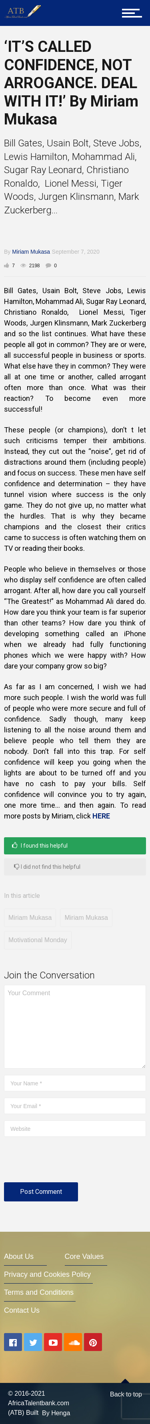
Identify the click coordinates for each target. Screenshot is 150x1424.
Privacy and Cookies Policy (47, 1274)
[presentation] (65, 1162)
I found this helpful (40, 845)
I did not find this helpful (47, 866)
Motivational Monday (37, 940)
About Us (19, 1256)
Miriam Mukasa (31, 252)
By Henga (56, 1413)
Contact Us (22, 1310)
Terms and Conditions (39, 1292)
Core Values (84, 1256)
